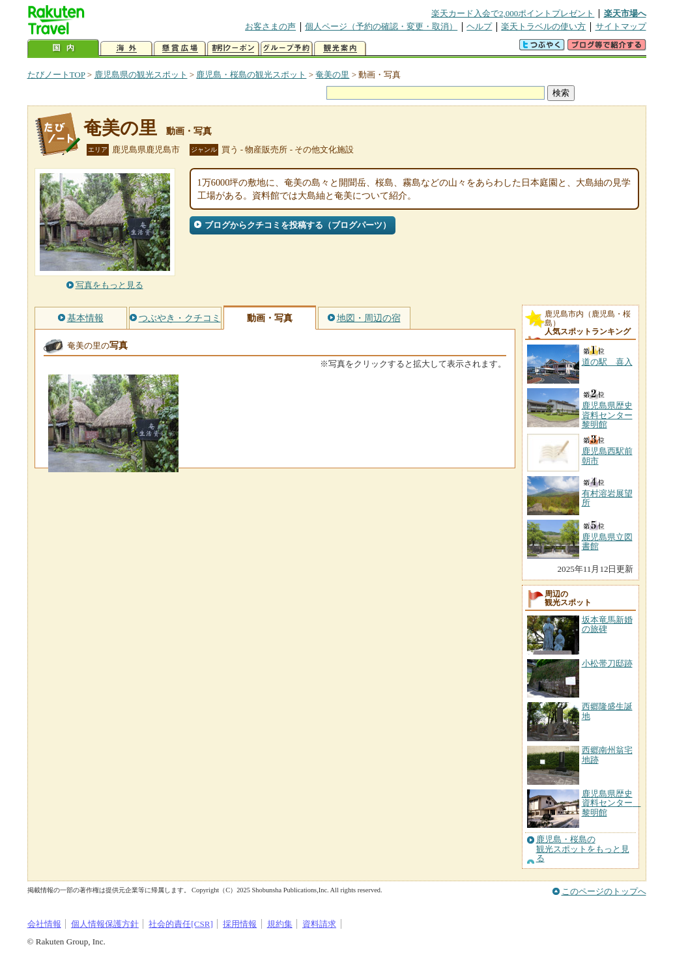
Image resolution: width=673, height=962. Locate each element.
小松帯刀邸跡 (607, 663)
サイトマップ (620, 26)
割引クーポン (233, 48)
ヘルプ (479, 26)
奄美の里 (332, 74)
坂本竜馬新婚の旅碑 (607, 624)
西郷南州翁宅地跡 (607, 754)
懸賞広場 (180, 48)
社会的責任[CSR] (181, 924)
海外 (126, 48)
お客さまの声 (270, 26)
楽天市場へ (625, 13)
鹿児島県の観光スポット (141, 74)
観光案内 (340, 48)
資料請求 (319, 924)
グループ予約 (287, 48)
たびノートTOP (56, 74)
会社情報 (44, 924)
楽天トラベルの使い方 (543, 26)
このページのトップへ (604, 891)
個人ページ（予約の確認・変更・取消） (381, 26)
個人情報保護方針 (105, 924)
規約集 (280, 924)
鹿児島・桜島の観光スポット (251, 74)
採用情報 (240, 924)
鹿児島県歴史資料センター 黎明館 (611, 803)
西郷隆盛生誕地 (607, 710)
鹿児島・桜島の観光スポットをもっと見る (582, 849)
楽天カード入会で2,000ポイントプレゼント (513, 13)
